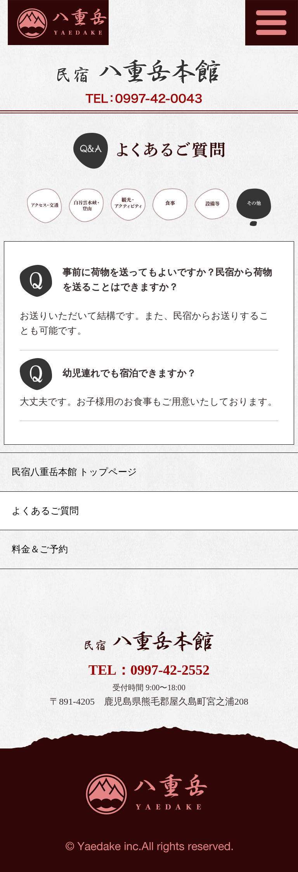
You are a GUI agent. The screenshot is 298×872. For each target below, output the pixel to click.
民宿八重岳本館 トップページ (74, 472)
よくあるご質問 (45, 511)
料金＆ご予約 (40, 549)
